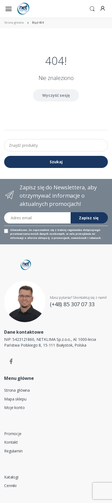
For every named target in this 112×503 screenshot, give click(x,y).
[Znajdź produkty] (56, 145)
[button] (92, 8)
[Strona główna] (31, 9)
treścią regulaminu (69, 230)
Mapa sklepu (15, 399)
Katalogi (11, 477)
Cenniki (10, 485)
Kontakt (11, 442)
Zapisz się (88, 217)
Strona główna (17, 390)
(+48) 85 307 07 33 (72, 304)
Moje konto (14, 407)
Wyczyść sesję (56, 95)
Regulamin (13, 451)
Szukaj (56, 161)
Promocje (13, 433)
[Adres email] (37, 217)
